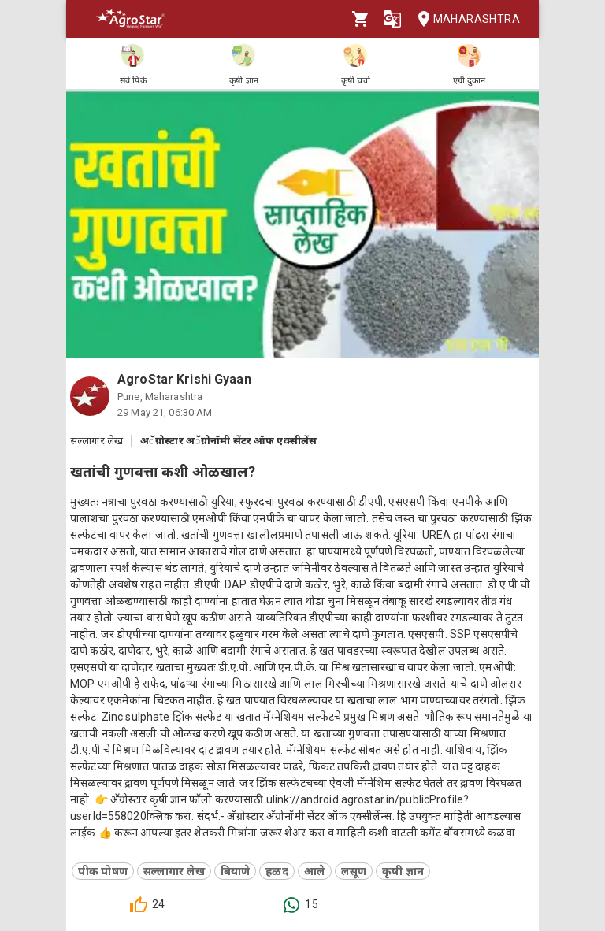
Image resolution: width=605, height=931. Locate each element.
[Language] (392, 19)
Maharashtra (464, 19)
